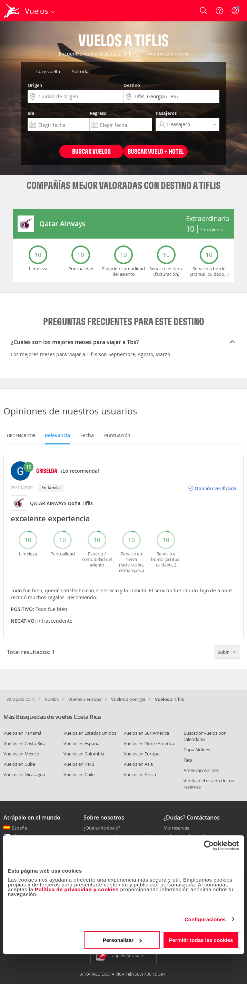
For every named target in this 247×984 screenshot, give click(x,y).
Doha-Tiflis (80, 503)
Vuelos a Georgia (128, 699)
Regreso (98, 113)
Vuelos (52, 699)
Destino (132, 85)
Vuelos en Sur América (146, 733)
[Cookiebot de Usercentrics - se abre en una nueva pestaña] (209, 845)
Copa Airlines (197, 749)
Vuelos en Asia (138, 764)
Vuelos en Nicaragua (24, 774)
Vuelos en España (81, 743)
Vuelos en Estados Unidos (89, 733)
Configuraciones (205, 919)
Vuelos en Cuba (19, 764)
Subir (227, 652)
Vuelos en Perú (78, 764)
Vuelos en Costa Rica (24, 743)
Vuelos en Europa (141, 754)
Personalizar (122, 940)
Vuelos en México (21, 754)
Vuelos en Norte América (149, 743)
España (19, 828)
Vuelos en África (140, 774)
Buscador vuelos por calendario (205, 736)
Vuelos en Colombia (83, 754)
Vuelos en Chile (79, 774)
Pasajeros (166, 113)
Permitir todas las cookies (201, 940)
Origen (35, 85)
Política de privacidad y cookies (77, 889)
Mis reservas (176, 828)
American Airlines (201, 770)
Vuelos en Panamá (22, 733)
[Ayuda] (219, 11)
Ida (31, 113)
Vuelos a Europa (84, 699)
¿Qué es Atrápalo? (101, 828)
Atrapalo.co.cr (21, 699)
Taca (188, 760)
